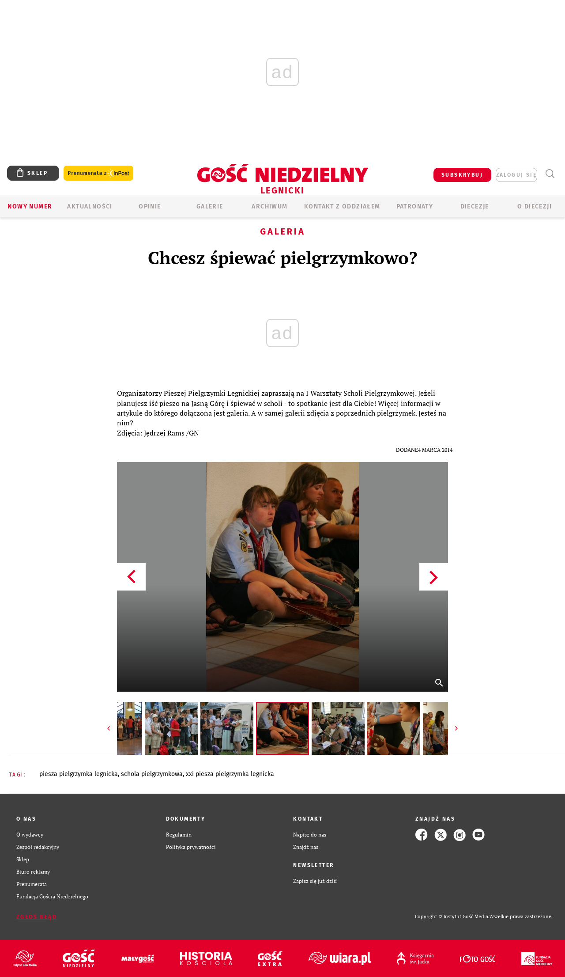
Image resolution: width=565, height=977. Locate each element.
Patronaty (414, 206)
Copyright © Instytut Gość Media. (452, 917)
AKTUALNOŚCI (89, 206)
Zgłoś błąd (36, 917)
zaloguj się (516, 175)
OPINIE (150, 206)
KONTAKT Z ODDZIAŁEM (342, 206)
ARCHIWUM (269, 206)
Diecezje (474, 206)
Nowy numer (30, 206)
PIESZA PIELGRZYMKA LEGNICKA (78, 774)
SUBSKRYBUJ (462, 175)
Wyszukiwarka (550, 174)
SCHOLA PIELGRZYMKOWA (152, 774)
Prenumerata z (98, 173)
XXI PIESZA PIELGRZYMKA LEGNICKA (230, 774)
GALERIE (209, 206)
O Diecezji (534, 206)
